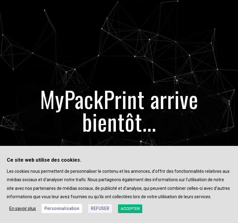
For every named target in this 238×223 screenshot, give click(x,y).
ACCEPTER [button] (130, 209)
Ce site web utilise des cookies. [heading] (44, 160)
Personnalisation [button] (61, 208)
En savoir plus (22, 208)
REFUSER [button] (100, 208)
